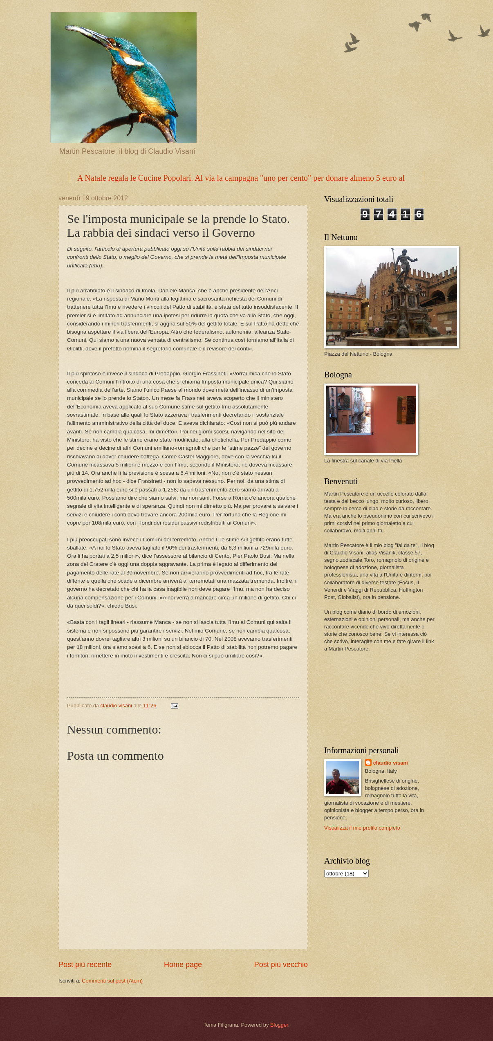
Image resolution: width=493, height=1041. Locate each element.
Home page (183, 964)
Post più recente (85, 964)
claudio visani (390, 763)
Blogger (279, 1025)
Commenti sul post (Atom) (112, 981)
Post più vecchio (281, 964)
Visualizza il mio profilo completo (362, 828)
